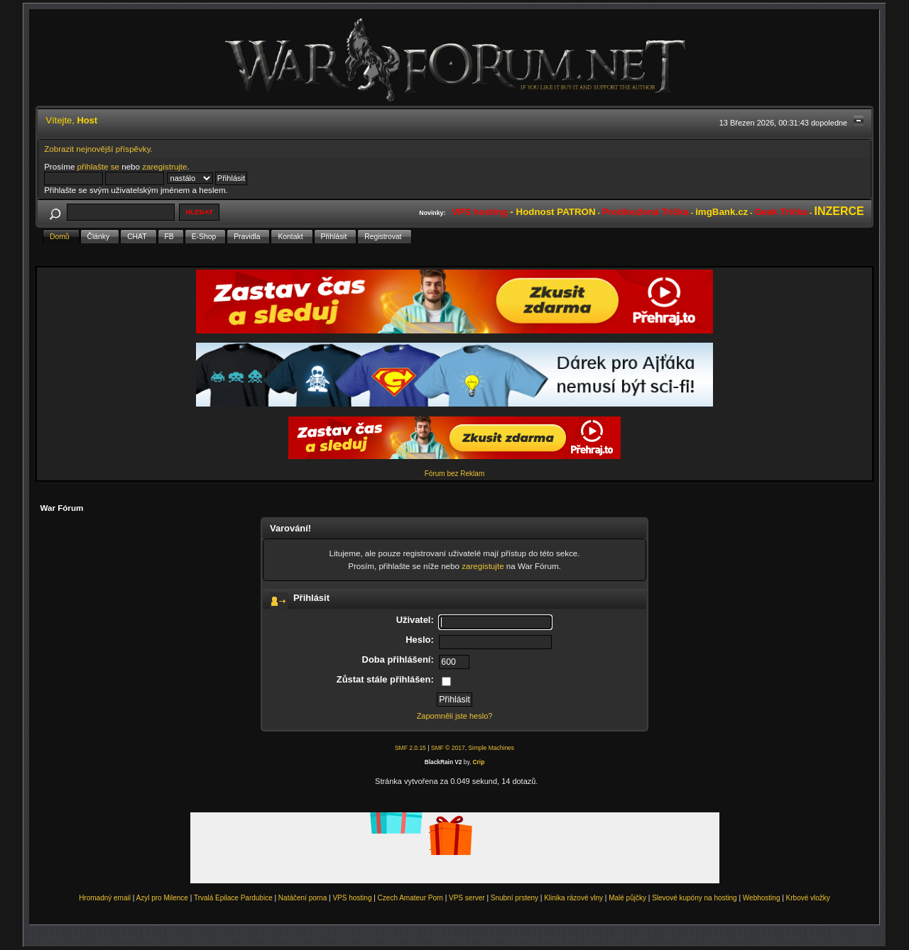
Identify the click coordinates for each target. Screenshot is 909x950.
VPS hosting (351, 898)
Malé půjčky (627, 898)
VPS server (467, 898)
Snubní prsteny (514, 898)
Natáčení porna (302, 898)
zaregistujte (483, 565)
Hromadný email (105, 898)
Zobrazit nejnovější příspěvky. (98, 148)
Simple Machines (491, 747)
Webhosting (761, 898)
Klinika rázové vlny (573, 898)
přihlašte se (98, 166)
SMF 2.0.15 (410, 747)
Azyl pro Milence (162, 898)
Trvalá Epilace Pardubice (233, 898)
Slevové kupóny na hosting (694, 898)
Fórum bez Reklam (454, 473)
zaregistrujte (164, 166)
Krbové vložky (808, 898)
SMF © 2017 (448, 747)
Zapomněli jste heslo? (455, 716)
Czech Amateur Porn (410, 898)
